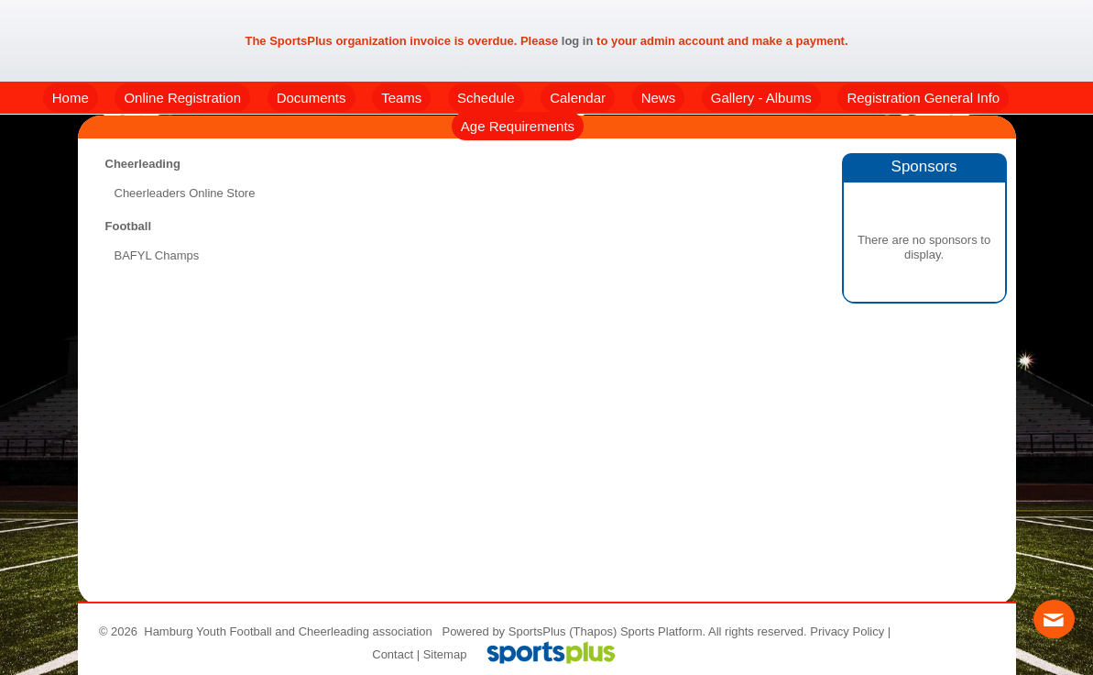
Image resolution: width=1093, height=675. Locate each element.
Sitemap (445, 654)
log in (578, 41)
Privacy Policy (847, 631)
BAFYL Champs (157, 255)
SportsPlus (537, 631)
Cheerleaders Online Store (185, 193)
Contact (392, 654)
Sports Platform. (662, 631)
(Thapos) (593, 631)
